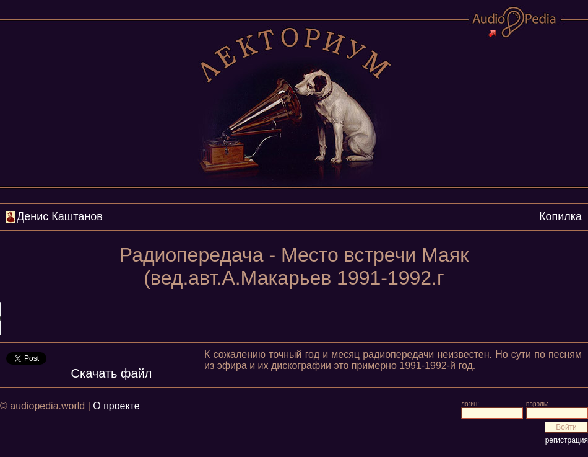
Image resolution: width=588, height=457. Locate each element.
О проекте (116, 406)
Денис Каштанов (60, 216)
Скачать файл (111, 373)
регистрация (566, 440)
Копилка (560, 216)
